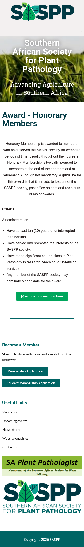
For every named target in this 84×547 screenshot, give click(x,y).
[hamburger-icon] (77, 29)
